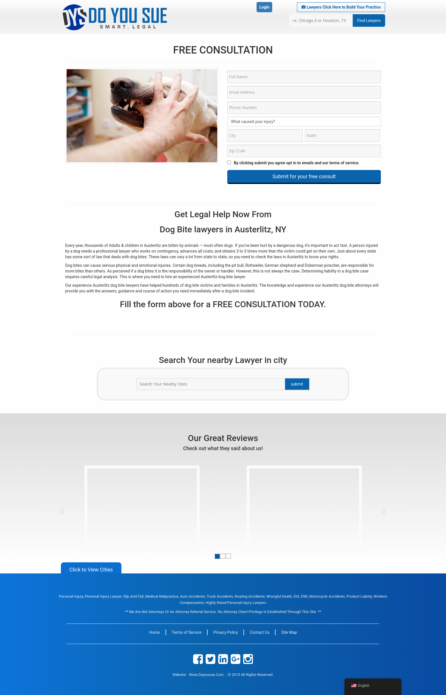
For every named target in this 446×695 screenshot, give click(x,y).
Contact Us (259, 632)
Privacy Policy (225, 632)
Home (154, 632)
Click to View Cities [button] (91, 570)
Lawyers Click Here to (341, 7)
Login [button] (264, 7)
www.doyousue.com (206, 675)
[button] (72, 509)
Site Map (289, 632)
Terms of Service (187, 632)
